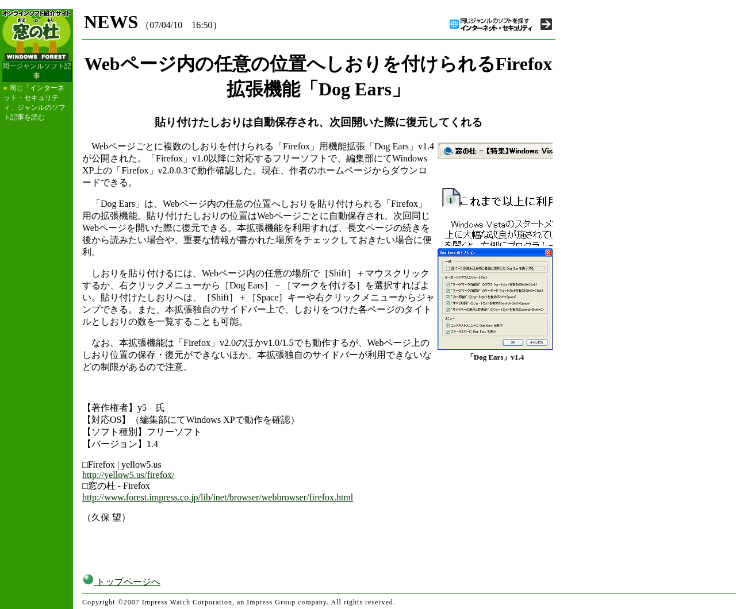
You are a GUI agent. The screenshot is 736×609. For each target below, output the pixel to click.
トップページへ (121, 582)
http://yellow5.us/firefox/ (128, 475)
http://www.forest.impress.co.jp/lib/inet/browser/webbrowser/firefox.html (217, 497)
